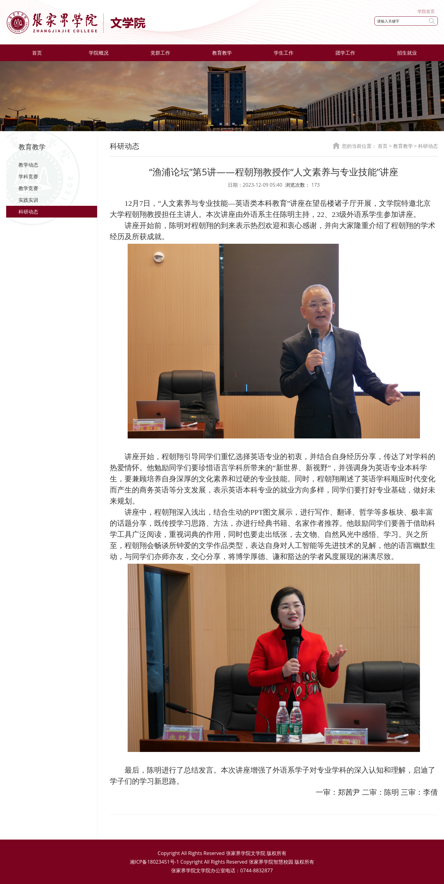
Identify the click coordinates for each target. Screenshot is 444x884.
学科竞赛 (28, 176)
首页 (37, 52)
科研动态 (28, 211)
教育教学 (222, 52)
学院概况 (99, 52)
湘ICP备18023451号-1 (154, 861)
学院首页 (426, 11)
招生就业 (407, 52)
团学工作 (345, 52)
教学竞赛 (28, 188)
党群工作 (160, 52)
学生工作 (284, 52)
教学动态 (28, 164)
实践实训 (28, 200)
